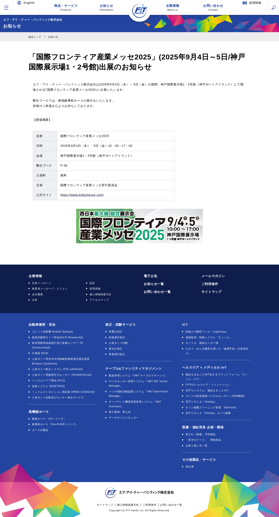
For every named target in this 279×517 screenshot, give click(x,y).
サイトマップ (211, 292)
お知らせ (106, 7)
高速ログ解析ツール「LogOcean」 (207, 331)
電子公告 (150, 276)
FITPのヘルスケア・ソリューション (208, 384)
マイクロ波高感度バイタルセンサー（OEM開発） (216, 396)
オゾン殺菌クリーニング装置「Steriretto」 (212, 407)
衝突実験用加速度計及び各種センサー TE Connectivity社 (57, 345)
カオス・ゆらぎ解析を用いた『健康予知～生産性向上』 (217, 351)
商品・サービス (66, 7)
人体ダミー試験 (118, 342)
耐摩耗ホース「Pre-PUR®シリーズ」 (55, 424)
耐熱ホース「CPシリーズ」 (49, 418)
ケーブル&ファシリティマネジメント (133, 368)
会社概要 (37, 294)
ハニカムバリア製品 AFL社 (48, 380)
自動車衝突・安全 (42, 324)
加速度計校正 (117, 337)
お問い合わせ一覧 (157, 292)
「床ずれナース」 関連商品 (203, 439)
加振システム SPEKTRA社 (48, 386)
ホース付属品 (40, 430)
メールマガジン (213, 276)
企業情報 (172, 7)
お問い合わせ (213, 7)
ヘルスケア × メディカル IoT (204, 367)
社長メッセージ (41, 283)
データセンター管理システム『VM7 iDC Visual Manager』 (138, 383)
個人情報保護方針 (101, 294)
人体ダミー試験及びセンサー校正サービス (58, 397)
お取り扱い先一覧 (197, 445)
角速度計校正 (117, 354)
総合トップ (36, 36)
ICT (185, 324)
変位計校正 (115, 348)
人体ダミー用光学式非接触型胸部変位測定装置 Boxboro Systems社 (61, 361)
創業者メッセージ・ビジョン (50, 288)
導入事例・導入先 (120, 411)
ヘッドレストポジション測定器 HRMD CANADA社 (63, 391)
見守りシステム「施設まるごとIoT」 (208, 390)
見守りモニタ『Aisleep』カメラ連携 (208, 413)
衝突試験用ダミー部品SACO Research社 (57, 337)
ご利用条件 (209, 284)
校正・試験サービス (120, 324)
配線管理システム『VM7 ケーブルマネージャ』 (138, 375)
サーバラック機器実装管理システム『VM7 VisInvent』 (135, 404)
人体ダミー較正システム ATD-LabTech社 (57, 369)
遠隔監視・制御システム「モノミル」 (209, 337)
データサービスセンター (124, 417)
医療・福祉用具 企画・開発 (203, 427)
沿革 (35, 299)
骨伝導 (190, 466)
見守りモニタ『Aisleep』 (201, 401)
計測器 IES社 (40, 353)
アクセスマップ (99, 299)
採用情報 (95, 288)
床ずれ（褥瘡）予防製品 (201, 434)
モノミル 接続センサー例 (202, 342)
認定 (92, 283)
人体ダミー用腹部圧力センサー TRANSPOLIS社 (62, 374)
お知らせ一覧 (154, 284)
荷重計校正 (115, 331)
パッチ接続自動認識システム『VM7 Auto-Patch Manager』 (138, 394)
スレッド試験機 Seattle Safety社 (52, 331)
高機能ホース (39, 411)
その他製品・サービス (199, 459)
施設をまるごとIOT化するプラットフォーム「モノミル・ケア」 (217, 377)
